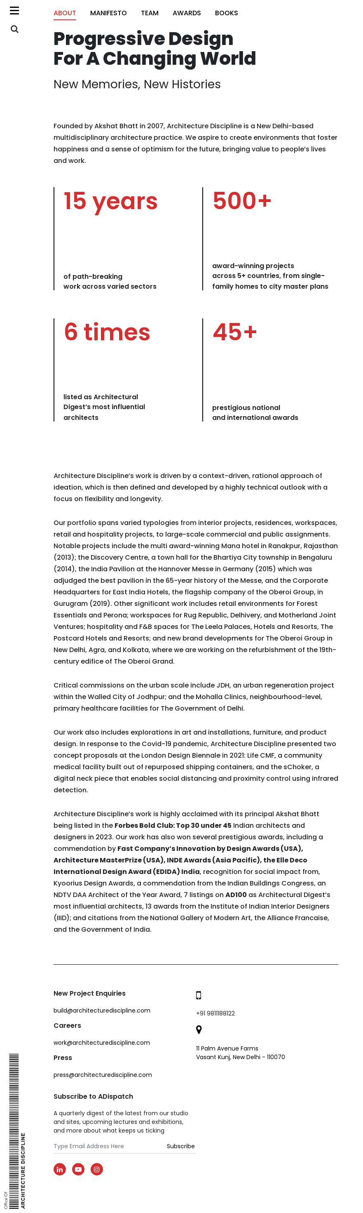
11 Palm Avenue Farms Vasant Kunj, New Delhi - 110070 (240, 1052)
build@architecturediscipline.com (102, 1010)
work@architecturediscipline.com (102, 1043)
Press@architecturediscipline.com (103, 1075)
